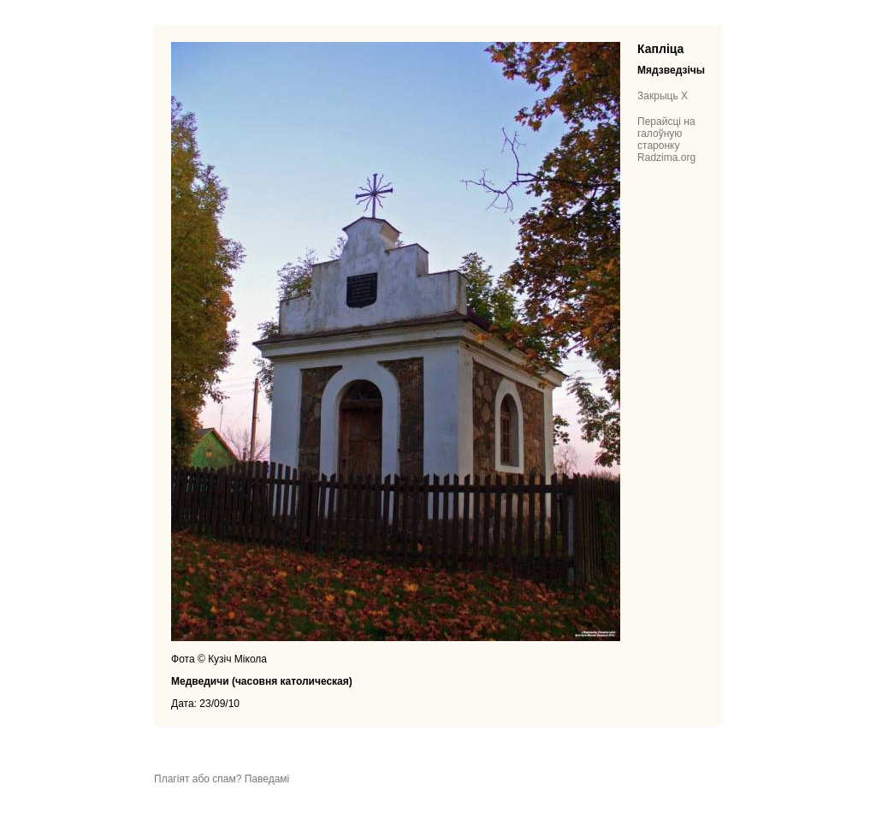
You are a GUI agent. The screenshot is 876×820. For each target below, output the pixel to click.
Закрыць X (662, 96)
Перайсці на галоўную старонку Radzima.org (666, 139)
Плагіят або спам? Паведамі (221, 779)
